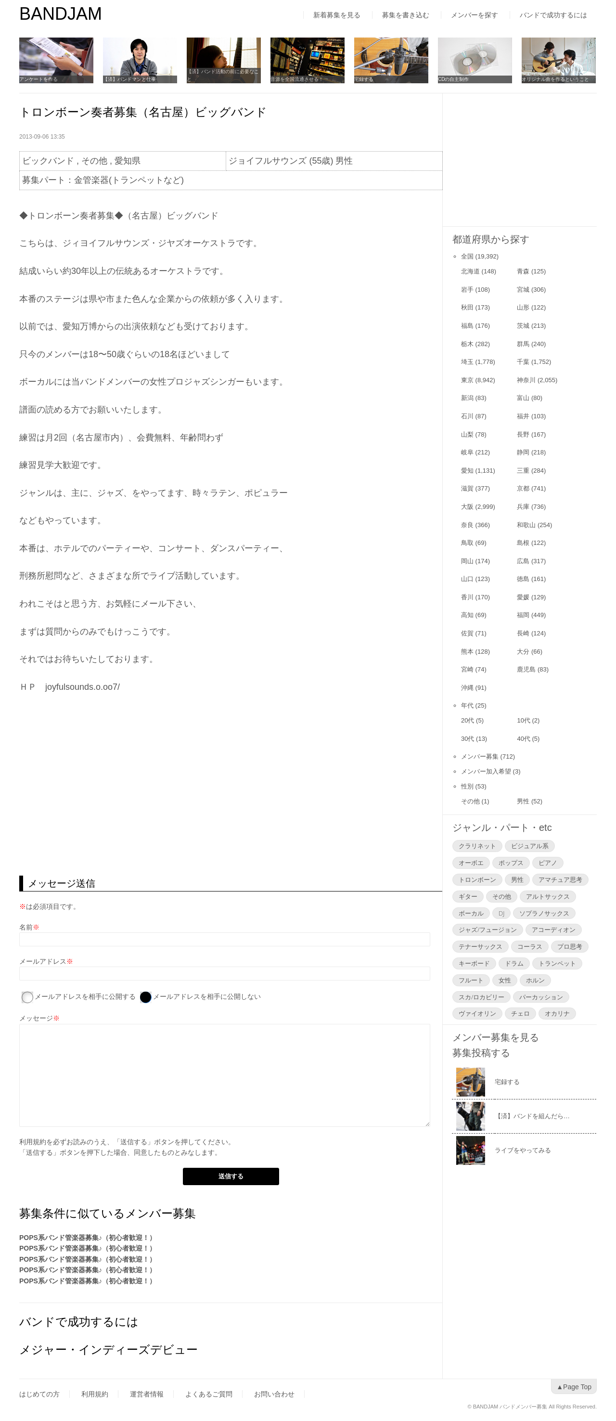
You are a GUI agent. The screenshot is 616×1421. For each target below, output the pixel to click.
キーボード (474, 963)
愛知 (467, 470)
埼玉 (467, 361)
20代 (467, 720)
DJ (501, 913)
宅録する (363, 79)
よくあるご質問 (208, 1394)
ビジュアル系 (530, 845)
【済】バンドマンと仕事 (129, 79)
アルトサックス (548, 896)
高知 (467, 615)
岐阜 (467, 452)
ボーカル (471, 913)
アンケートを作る (38, 79)
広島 (523, 561)
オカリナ (557, 1013)
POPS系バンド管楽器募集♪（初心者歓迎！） (87, 1237)
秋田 (467, 307)
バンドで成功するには (553, 15)
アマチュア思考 (560, 879)
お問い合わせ (274, 1394)
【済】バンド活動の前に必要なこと (223, 75)
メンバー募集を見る (495, 1037)
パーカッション (541, 997)
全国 (467, 256)
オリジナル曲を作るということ (555, 79)
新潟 (467, 397)
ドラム (514, 963)
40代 (523, 738)
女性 (505, 980)
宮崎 (467, 669)
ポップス (511, 862)
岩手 (467, 289)
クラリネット (477, 845)
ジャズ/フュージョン (488, 929)
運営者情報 (147, 1394)
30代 (467, 738)
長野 (523, 434)
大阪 (467, 506)
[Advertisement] (230, 798)
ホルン (535, 980)
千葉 (523, 361)
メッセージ (36, 1018)
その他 (470, 801)
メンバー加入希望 (486, 771)
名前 (26, 927)
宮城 (523, 289)
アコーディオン (554, 929)
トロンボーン (477, 879)
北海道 (470, 271)
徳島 (523, 578)
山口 (467, 578)
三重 (523, 470)
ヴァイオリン (477, 1013)
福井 (523, 416)
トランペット (557, 963)
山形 (523, 307)
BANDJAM (60, 14)
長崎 (523, 633)
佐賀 (467, 633)
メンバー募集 (480, 756)
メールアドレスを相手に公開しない (207, 996)
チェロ (520, 1013)
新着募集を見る (336, 15)
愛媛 (523, 597)
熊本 (467, 651)
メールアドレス (42, 961)
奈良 (467, 525)
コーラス (529, 946)
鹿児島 (526, 669)
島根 (523, 542)
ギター (468, 896)
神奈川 (526, 380)
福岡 (523, 615)
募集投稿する (481, 1052)
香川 (467, 597)
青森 (523, 271)
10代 (523, 720)
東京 (467, 380)
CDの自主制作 (453, 79)
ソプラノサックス (544, 913)
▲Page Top (573, 1387)
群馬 (523, 344)
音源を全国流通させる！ (296, 79)
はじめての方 (39, 1394)
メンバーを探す (474, 15)
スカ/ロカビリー (481, 997)
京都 (523, 488)
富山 (523, 397)
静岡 (523, 452)
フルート (471, 980)
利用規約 (32, 1142)
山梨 (467, 434)
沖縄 (467, 687)
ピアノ (548, 862)
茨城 (523, 325)
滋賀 (467, 488)
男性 (523, 801)
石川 (467, 416)
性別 (467, 786)
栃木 (467, 344)
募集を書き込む (405, 15)
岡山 (467, 561)
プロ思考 (569, 946)
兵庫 (523, 506)
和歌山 (526, 525)
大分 (523, 651)
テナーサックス (480, 946)
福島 (467, 325)
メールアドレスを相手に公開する (85, 996)
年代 (467, 705)
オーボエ (471, 862)
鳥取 (467, 542)
